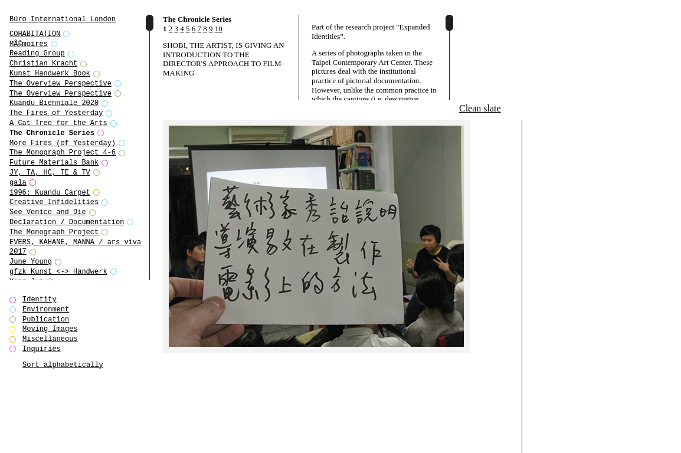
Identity (39, 299)
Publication (45, 319)
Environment (45, 309)
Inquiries (41, 349)
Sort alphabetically (62, 365)
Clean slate (480, 108)
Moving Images (50, 329)
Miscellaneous (50, 339)
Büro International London (62, 19)
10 (218, 28)
